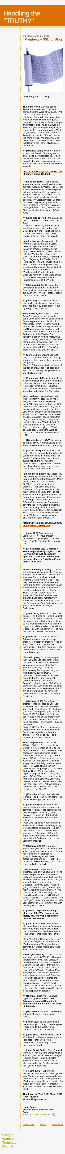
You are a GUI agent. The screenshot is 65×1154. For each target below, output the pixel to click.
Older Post (57, 1124)
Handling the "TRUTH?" (21, 16)
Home (43, 1124)
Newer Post (28, 1124)
